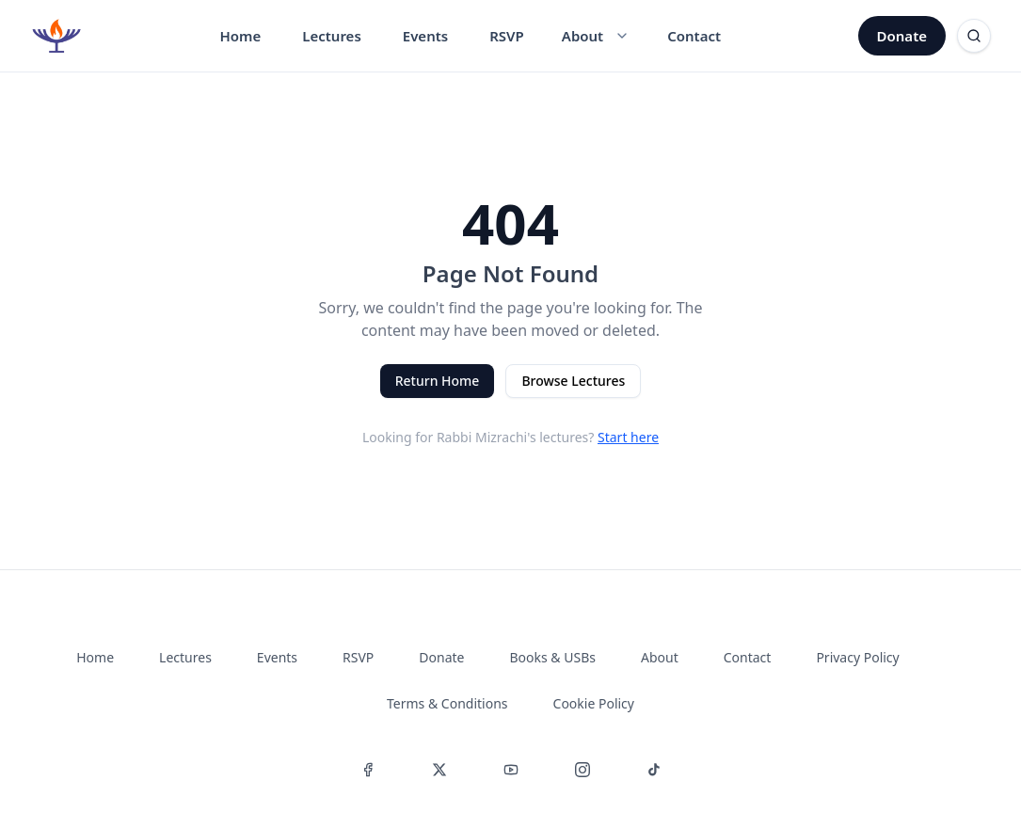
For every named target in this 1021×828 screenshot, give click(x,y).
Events (425, 35)
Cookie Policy (593, 703)
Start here (628, 437)
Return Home (437, 381)
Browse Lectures (573, 381)
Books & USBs (553, 657)
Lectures (331, 35)
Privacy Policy (857, 657)
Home (240, 35)
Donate (902, 35)
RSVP (506, 35)
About (659, 657)
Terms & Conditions (447, 703)
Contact (694, 35)
